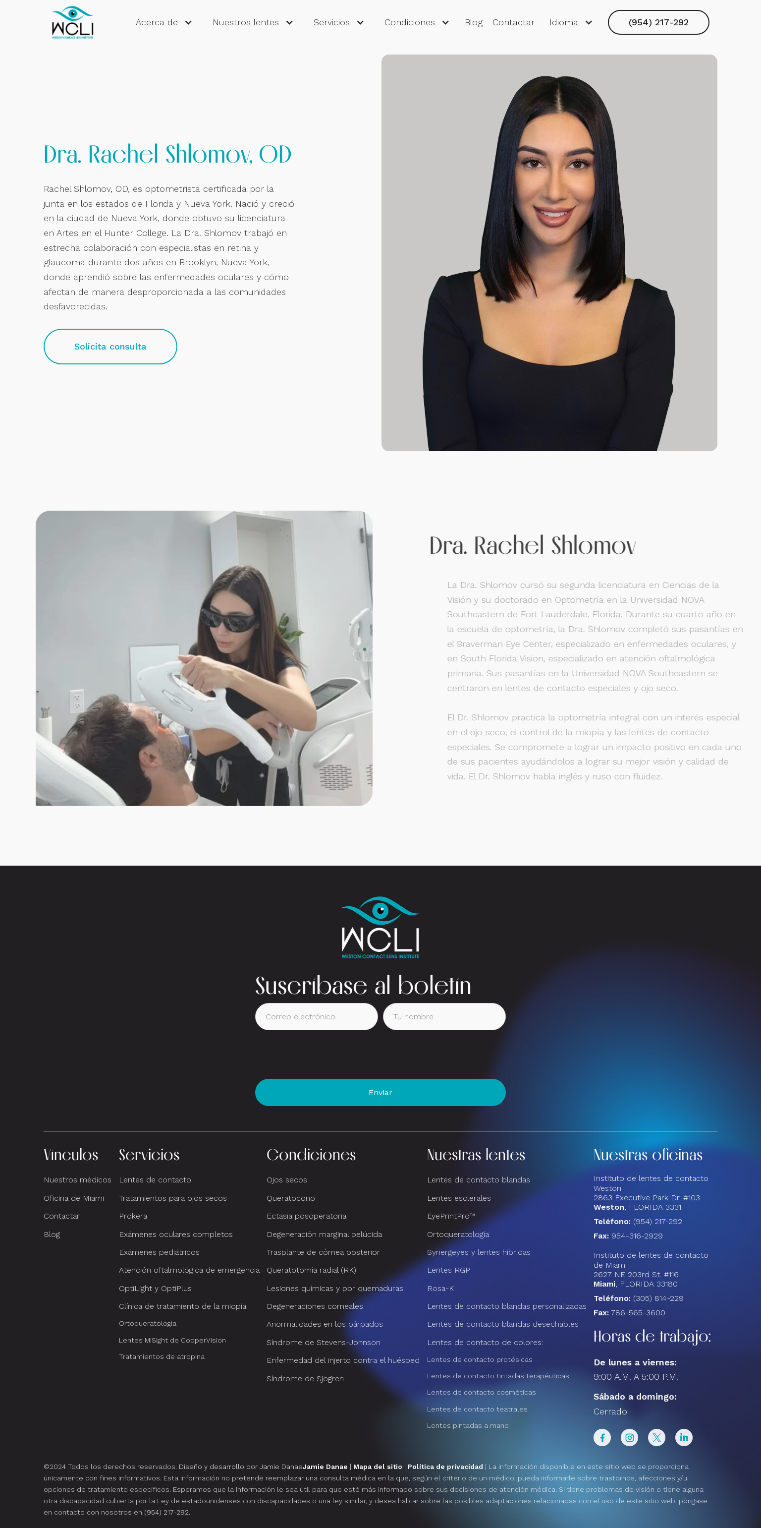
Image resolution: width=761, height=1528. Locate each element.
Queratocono (291, 1198)
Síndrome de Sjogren (305, 1378)
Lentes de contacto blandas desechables (503, 1324)
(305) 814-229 (658, 1298)
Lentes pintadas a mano (468, 1425)
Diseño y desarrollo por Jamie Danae (263, 1466)
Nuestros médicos (77, 1179)
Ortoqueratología (147, 1323)
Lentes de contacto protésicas (480, 1359)
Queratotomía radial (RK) (311, 1270)
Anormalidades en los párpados (325, 1324)
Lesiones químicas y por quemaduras (335, 1288)
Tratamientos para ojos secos (173, 1198)
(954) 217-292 (659, 22)
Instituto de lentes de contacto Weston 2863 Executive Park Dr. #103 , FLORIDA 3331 (651, 1193)
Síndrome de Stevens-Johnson (323, 1342)
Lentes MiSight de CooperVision (172, 1340)
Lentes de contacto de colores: (485, 1342)
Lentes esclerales (459, 1198)
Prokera (133, 1216)
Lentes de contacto (155, 1179)
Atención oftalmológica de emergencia (189, 1270)
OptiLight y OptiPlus (155, 1288)
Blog (474, 22)
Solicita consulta (110, 346)
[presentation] (330, 1054)
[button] (164, 22)
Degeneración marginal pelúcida (324, 1234)
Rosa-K (440, 1288)
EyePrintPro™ (451, 1216)
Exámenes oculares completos (176, 1234)
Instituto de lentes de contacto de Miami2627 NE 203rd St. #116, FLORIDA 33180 (651, 1269)
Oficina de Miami (74, 1198)
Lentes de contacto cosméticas (481, 1392)
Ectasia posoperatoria (306, 1216)
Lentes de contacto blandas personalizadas (507, 1306)
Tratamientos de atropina (162, 1356)
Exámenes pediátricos (159, 1252)
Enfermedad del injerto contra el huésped (343, 1360)
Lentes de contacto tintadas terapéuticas (498, 1376)
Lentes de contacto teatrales (477, 1409)
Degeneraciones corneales (315, 1306)
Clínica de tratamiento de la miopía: (183, 1306)
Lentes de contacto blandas (478, 1179)
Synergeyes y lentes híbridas (479, 1252)
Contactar (513, 22)
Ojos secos (287, 1179)
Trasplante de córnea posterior (323, 1252)
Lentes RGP (448, 1270)
